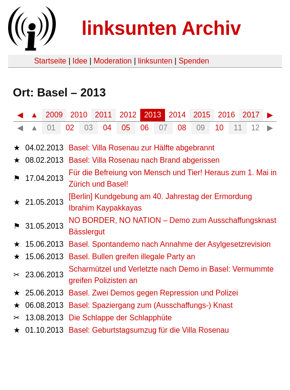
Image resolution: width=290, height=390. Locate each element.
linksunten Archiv (161, 28)
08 (182, 128)
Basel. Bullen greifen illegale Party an (132, 257)
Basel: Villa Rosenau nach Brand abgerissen (144, 160)
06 (144, 128)
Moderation (112, 61)
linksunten (155, 61)
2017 (251, 115)
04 (107, 128)
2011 (103, 115)
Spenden (193, 61)
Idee (79, 61)
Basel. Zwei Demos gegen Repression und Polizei (153, 293)
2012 (128, 115)
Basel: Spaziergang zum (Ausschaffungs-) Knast (151, 305)
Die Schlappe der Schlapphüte (120, 318)
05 (126, 128)
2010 (78, 115)
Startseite (50, 61)
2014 (177, 115)
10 (219, 128)
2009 (54, 115)
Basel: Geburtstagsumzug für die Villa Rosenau (149, 330)
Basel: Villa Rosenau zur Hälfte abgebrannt (142, 148)
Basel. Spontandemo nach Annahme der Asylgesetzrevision (169, 244)
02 (70, 128)
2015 (201, 115)
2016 (226, 115)
